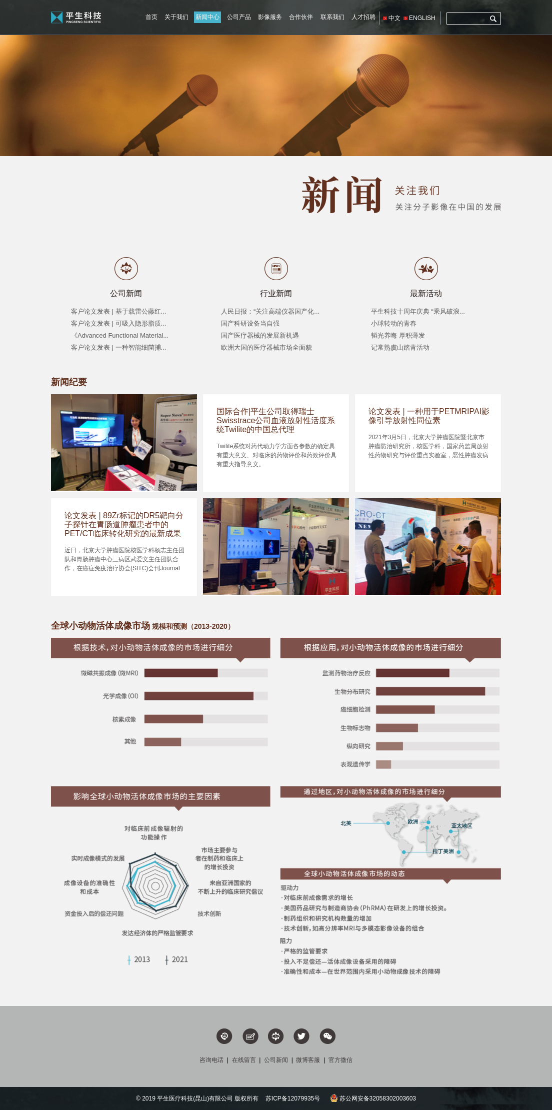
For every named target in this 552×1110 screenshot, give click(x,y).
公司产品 (239, 17)
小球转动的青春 (393, 323)
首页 (152, 17)
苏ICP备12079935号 (293, 1098)
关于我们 (176, 17)
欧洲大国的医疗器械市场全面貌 (266, 347)
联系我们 (332, 17)
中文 (394, 18)
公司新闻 (126, 293)
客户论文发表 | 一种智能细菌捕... (118, 347)
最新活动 (426, 293)
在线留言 (244, 1059)
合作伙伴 (301, 17)
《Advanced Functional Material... (119, 335)
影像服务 (270, 17)
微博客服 (308, 1059)
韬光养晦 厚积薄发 (398, 335)
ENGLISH (422, 18)
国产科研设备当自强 (250, 323)
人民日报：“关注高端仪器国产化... (270, 311)
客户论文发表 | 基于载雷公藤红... (118, 311)
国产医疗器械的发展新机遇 (260, 335)
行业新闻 (276, 293)
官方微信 (340, 1059)
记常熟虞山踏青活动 (400, 347)
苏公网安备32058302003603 (373, 1098)
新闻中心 (208, 17)
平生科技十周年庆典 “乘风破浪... (418, 311)
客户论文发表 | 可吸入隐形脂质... (118, 323)
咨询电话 (212, 1059)
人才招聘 (364, 17)
